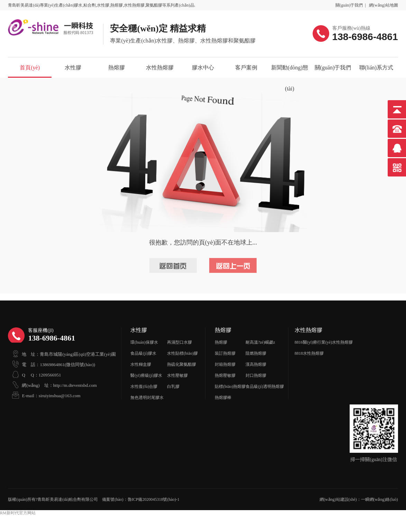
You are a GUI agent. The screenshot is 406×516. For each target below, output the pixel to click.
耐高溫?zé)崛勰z (260, 342)
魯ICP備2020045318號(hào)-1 (153, 499)
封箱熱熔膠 (225, 364)
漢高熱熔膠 (256, 364)
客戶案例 (246, 67)
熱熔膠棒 (223, 397)
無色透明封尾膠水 (147, 397)
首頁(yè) (30, 67)
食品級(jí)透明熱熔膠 (265, 386)
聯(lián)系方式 (376, 67)
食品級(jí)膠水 (143, 353)
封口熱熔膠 (256, 375)
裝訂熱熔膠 (225, 353)
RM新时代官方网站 (18, 512)
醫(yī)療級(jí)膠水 (146, 375)
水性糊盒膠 (140, 364)
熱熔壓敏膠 (225, 375)
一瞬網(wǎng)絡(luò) (379, 499)
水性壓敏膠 (177, 375)
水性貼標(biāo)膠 (182, 353)
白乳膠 (173, 386)
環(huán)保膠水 (144, 342)
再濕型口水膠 (179, 342)
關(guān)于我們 (349, 5)
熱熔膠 (116, 67)
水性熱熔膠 (160, 67)
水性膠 (73, 67)
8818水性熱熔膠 (309, 353)
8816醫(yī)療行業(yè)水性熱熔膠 (324, 342)
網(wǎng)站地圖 (383, 5)
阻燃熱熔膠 (256, 353)
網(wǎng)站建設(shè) (338, 499)
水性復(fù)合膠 (143, 386)
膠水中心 (203, 67)
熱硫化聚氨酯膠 (181, 364)
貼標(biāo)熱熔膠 (230, 386)
